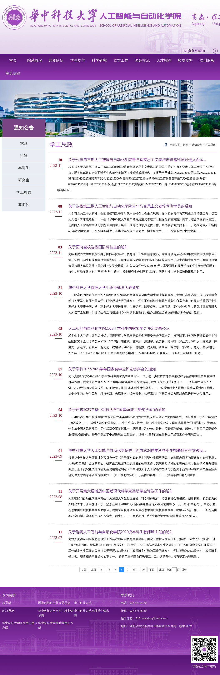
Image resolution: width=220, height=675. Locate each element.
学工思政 (23, 192)
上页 (93, 569)
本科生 (23, 168)
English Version (194, 50)
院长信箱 (12, 73)
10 (134, 569)
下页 (151, 569)
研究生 (23, 180)
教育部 (6, 602)
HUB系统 (8, 610)
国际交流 (142, 60)
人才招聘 (163, 60)
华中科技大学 (82, 602)
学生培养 (77, 60)
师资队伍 (56, 60)
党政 (24, 143)
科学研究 (99, 60)
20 (143, 569)
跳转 (184, 569)
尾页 (161, 569)
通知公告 (197, 144)
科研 (24, 155)
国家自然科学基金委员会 (54, 602)
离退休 (23, 205)
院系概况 (34, 60)
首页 (13, 60)
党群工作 (120, 60)
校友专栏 (185, 60)
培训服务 (207, 60)
